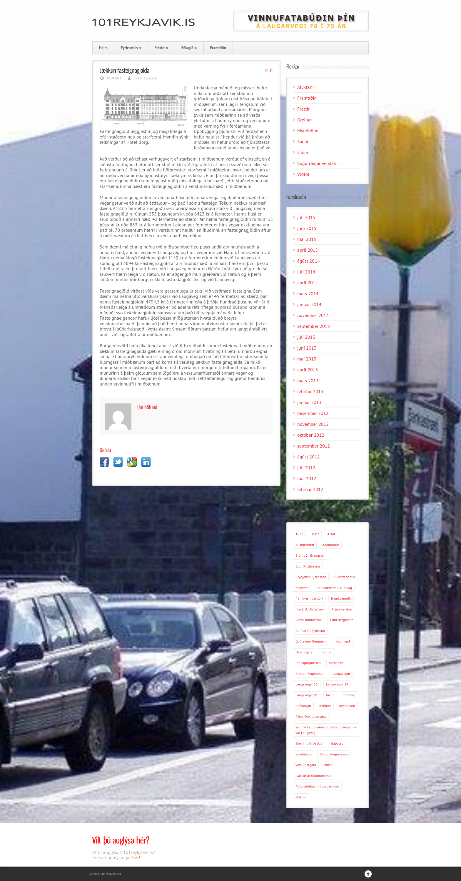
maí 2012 (306, 478)
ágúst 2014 (308, 261)
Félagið (189, 47)
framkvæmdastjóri (309, 598)
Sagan (303, 141)
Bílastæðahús (344, 577)
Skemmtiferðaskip (309, 743)
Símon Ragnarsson (334, 754)
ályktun (301, 797)
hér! (136, 857)
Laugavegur (341, 673)
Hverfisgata (304, 652)
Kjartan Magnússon (310, 673)
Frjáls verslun (342, 609)
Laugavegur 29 (337, 684)
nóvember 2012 (313, 424)
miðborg (349, 695)
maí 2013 (306, 359)
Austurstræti (304, 545)
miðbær (325, 705)
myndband (347, 705)
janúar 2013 (309, 402)
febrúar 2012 (310, 489)
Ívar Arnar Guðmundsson (314, 775)
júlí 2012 (306, 467)
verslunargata (305, 764)
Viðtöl (303, 174)
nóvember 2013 (313, 315)
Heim (103, 47)
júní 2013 (306, 348)
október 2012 (310, 435)
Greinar (304, 120)
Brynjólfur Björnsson (310, 577)
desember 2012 (312, 413)
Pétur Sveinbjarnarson (311, 716)
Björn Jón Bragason (309, 555)
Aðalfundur (330, 545)
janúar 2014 (309, 304)
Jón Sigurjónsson (308, 662)
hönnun (326, 652)
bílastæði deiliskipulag (335, 587)
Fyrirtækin (131, 47)
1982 (315, 534)
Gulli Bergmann (341, 620)
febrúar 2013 (310, 391)
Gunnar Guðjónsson (310, 630)
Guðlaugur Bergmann (311, 641)
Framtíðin (218, 47)
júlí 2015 (306, 217)
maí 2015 (306, 239)
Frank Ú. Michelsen (309, 609)
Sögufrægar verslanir (318, 163)
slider (302, 152)
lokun (330, 695)
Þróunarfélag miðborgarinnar (317, 786)
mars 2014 (307, 293)
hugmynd (343, 641)
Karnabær (336, 662)
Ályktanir (306, 87)
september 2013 (313, 326)
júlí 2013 (306, 337)
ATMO (331, 534)
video (328, 764)
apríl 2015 (307, 250)
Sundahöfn (303, 754)
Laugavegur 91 (306, 695)
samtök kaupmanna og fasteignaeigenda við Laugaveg (325, 730)
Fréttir (161, 47)
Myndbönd (307, 131)
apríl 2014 (307, 283)
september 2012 (313, 446)
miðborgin (303, 705)
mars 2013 (307, 380)
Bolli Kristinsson (307, 566)
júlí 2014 (306, 272)
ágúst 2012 (308, 457)
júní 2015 (306, 228)
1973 (299, 534)
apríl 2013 (307, 370)
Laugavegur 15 (306, 684)
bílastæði (302, 587)
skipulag (337, 743)
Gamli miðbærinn (308, 620)
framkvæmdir (341, 598)
